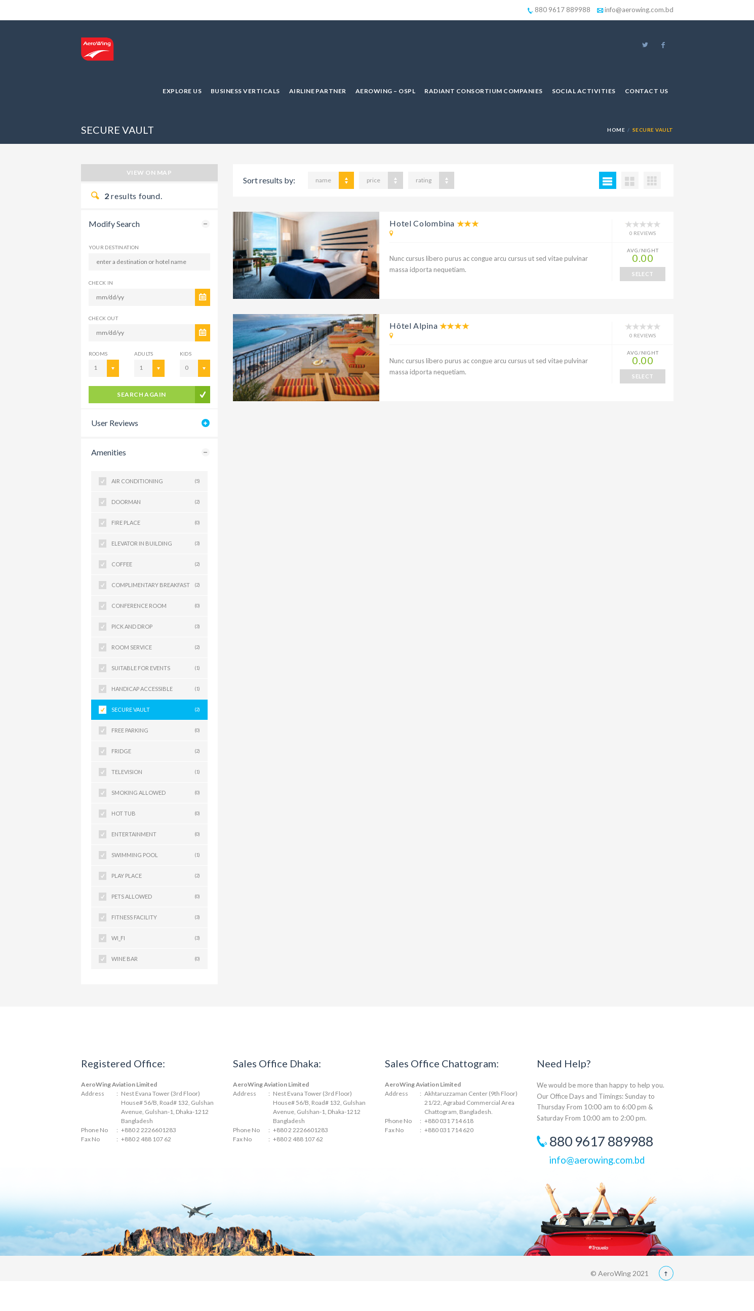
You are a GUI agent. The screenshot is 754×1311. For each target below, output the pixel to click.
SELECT (643, 274)
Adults (143, 354)
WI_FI (155, 938)
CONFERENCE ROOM (155, 606)
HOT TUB (155, 813)
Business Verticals (245, 91)
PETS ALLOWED (155, 897)
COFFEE (155, 564)
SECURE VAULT (155, 710)
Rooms (98, 354)
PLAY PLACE (155, 876)
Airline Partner (317, 91)
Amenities (108, 452)
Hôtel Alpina (413, 325)
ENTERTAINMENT (155, 834)
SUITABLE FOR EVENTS (155, 668)
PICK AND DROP (155, 627)
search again (141, 394)
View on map (149, 172)
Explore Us (182, 91)
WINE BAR (155, 959)
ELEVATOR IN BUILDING (155, 543)
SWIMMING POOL (155, 855)
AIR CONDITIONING (155, 481)
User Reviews (114, 423)
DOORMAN (155, 502)
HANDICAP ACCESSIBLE (155, 689)
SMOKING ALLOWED (155, 793)
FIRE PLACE (155, 523)
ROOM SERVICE (155, 647)
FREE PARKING (155, 730)
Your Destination (114, 247)
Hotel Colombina (422, 223)
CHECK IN (101, 283)
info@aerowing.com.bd (635, 10)
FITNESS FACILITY (155, 917)
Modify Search (114, 223)
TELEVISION (155, 772)
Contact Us (646, 91)
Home (616, 130)
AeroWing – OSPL (385, 91)
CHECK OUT (103, 318)
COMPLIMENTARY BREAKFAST (155, 585)
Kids (186, 354)
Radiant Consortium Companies (483, 91)
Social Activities (584, 91)
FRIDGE (155, 751)
